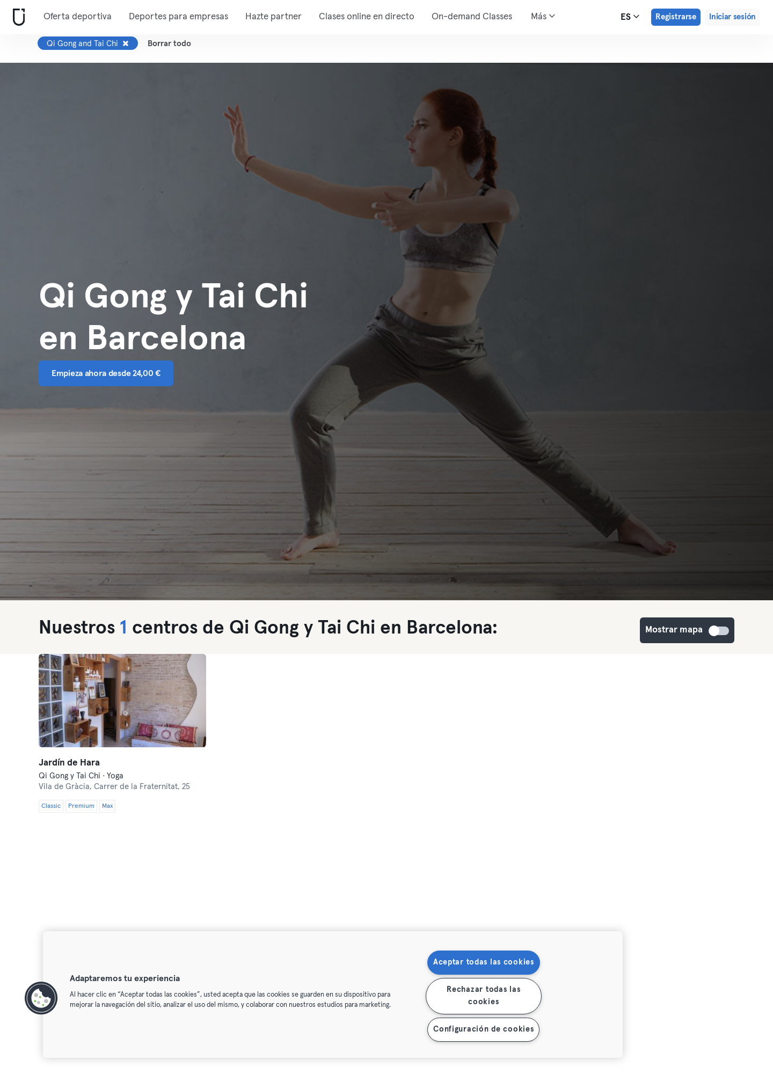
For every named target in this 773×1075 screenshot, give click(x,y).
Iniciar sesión (732, 17)
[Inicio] (16, 17)
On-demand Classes (472, 16)
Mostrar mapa (719, 631)
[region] (333, 994)
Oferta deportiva (77, 16)
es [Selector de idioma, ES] (630, 16)
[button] (41, 998)
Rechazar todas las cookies (483, 996)
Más (543, 16)
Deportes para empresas (178, 16)
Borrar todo (169, 44)
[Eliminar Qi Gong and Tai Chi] (125, 43)
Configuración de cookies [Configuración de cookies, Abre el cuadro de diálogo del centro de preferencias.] (483, 1029)
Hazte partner (273, 16)
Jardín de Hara (69, 763)
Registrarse (675, 17)
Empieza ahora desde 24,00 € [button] (106, 373)
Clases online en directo (366, 16)
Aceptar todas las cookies (483, 962)
